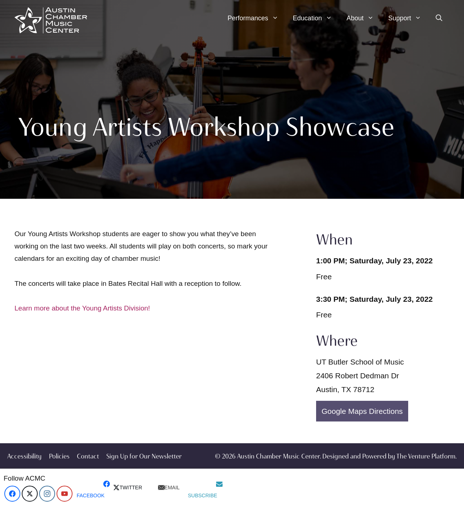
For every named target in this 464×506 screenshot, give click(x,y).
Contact (88, 456)
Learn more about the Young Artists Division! (82, 308)
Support (408, 18)
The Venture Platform (425, 456)
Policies (59, 456)
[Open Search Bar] (439, 18)
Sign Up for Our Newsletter (144, 456)
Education (316, 18)
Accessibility (24, 456)
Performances (257, 18)
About (364, 18)
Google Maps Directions (362, 411)
